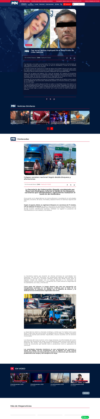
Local (36, 4)
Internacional (49, 4)
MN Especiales (31, 4)
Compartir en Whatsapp (74, 58)
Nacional (41, 4)
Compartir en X (70, 58)
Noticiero (68, 4)
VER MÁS (86, 393)
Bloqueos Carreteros (24, 4)
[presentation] (48, 128)
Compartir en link (74, 185)
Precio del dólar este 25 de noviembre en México (41, 1)
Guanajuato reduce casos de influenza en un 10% (70, 1)
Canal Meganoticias (85, 417)
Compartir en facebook (66, 58)
